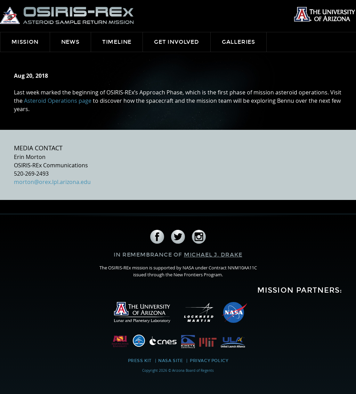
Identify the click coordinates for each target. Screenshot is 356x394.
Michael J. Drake (213, 254)
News (70, 42)
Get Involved (176, 42)
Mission (25, 42)
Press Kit (140, 360)
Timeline (116, 42)
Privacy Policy (209, 360)
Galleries (238, 42)
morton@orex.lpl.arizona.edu (52, 182)
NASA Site (170, 360)
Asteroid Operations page (57, 100)
